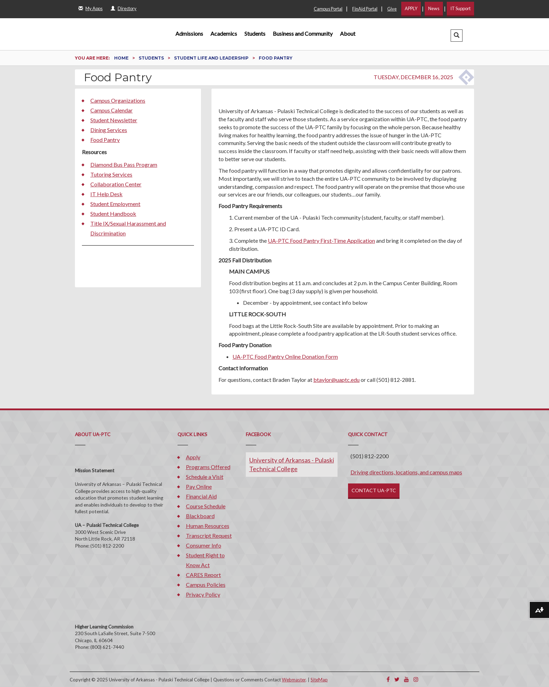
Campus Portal (328, 9)
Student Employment (115, 203)
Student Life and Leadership (212, 58)
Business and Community (303, 33)
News (433, 8)
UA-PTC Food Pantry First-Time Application (321, 240)
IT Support (460, 8)
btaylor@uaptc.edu (336, 379)
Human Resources (207, 525)
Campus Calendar (111, 110)
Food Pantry (105, 139)
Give (392, 9)
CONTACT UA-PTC (374, 490)
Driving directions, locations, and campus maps (406, 472)
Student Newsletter (113, 120)
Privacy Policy (203, 594)
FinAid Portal (364, 9)
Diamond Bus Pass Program (123, 164)
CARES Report (203, 574)
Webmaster (294, 679)
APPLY (411, 8)
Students (254, 33)
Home (122, 58)
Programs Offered (208, 466)
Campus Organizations (117, 100)
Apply (193, 457)
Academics (223, 33)
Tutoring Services (111, 174)
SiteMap (319, 679)
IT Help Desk (106, 194)
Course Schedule (205, 506)
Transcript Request (209, 535)
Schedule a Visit (204, 476)
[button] (457, 35)
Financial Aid (201, 496)
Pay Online (199, 486)
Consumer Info (203, 545)
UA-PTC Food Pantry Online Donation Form (285, 356)
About (347, 33)
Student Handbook (113, 213)
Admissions (189, 33)
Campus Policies (205, 584)
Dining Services (108, 129)
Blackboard (200, 516)
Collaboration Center (115, 184)
